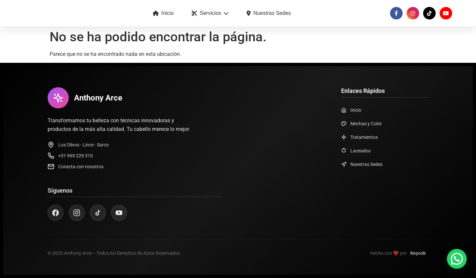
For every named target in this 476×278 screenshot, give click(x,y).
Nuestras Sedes (269, 13)
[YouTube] (119, 216)
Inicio (163, 13)
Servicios (210, 13)
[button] (457, 259)
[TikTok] (98, 216)
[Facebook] (55, 216)
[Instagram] (77, 216)
